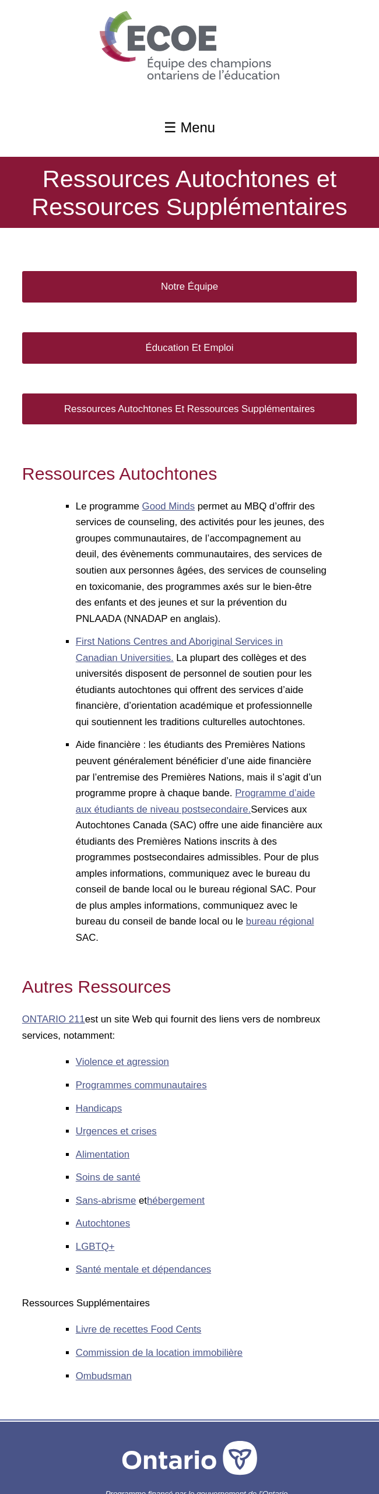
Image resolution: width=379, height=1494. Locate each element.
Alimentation (102, 1154)
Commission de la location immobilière (159, 1352)
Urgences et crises (116, 1131)
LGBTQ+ (95, 1246)
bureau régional (280, 921)
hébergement (176, 1200)
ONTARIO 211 (53, 1019)
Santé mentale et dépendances (143, 1269)
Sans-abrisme (106, 1200)
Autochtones (103, 1223)
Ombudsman (104, 1375)
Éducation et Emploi (189, 347)
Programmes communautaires (141, 1085)
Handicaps (99, 1108)
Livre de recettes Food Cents (138, 1329)
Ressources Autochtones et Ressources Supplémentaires (189, 408)
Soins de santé (108, 1177)
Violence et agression (122, 1061)
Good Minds (168, 506)
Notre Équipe (189, 286)
